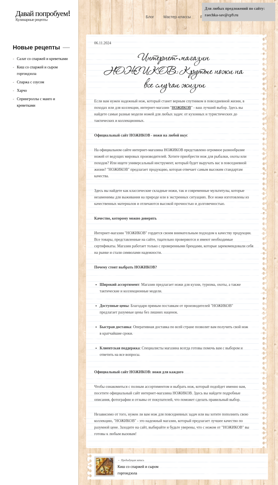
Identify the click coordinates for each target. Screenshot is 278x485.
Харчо (22, 90)
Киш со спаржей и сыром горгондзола (37, 70)
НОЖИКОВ (181, 108)
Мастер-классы (177, 17)
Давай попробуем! (42, 13)
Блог (150, 17)
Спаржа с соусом (30, 82)
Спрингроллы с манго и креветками (36, 102)
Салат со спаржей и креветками (42, 59)
